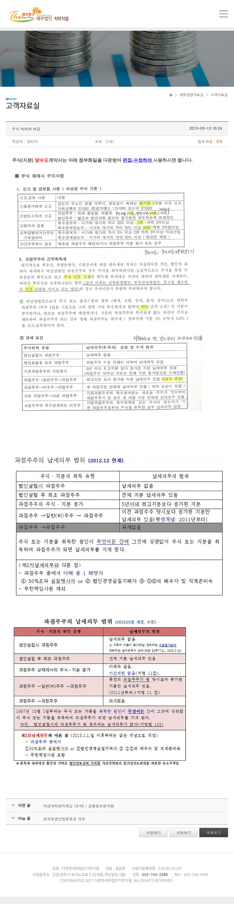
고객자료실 (219, 100)
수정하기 (153, 840)
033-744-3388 (155, 881)
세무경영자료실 (191, 100)
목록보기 (213, 840)
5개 (219, 148)
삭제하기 (183, 840)
